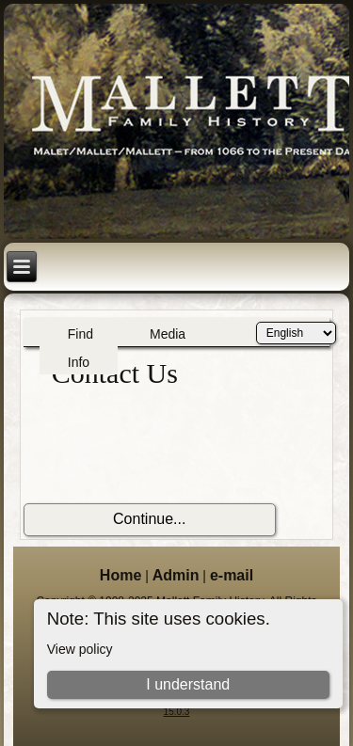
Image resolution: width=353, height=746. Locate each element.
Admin (176, 575)
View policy (80, 649)
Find (80, 333)
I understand (188, 684)
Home (120, 575)
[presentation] (167, 447)
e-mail (231, 575)
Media (167, 333)
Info (78, 362)
